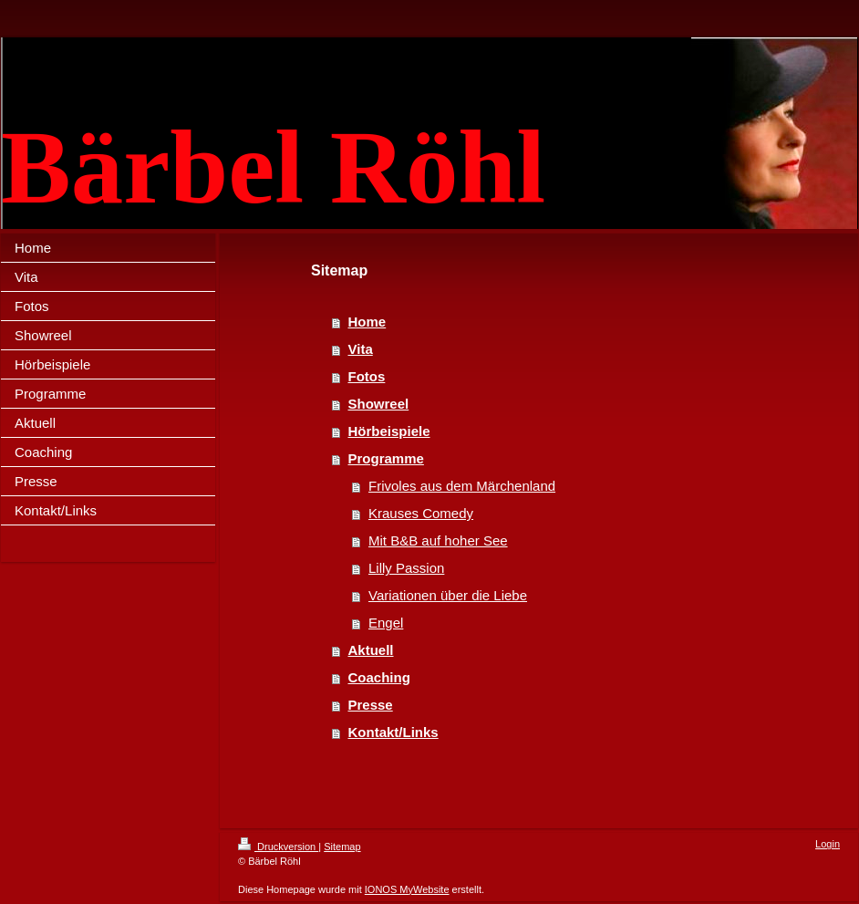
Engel (385, 622)
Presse (370, 704)
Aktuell (371, 650)
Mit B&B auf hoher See (438, 540)
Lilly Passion (406, 568)
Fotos (367, 376)
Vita (360, 349)
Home (367, 321)
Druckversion (278, 846)
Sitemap (342, 846)
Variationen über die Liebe (447, 595)
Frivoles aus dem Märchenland (461, 486)
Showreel (378, 403)
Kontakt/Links (393, 732)
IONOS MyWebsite (407, 889)
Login (827, 843)
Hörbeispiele (389, 431)
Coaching (379, 677)
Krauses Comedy (420, 513)
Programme (386, 458)
